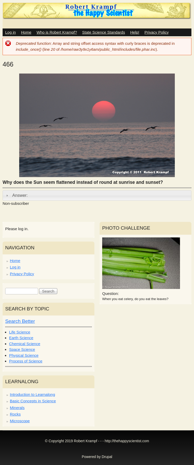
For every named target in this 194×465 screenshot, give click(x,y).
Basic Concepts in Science (33, 401)
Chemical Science (24, 344)
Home (26, 32)
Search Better (20, 321)
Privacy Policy (156, 32)
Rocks (15, 414)
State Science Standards (103, 32)
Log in (10, 32)
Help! (134, 32)
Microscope (20, 421)
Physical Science (23, 355)
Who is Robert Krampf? (57, 32)
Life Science (19, 332)
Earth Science (21, 338)
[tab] (97, 195)
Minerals (17, 407)
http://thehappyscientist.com (127, 441)
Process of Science (25, 361)
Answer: (20, 195)
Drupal (107, 457)
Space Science (22, 349)
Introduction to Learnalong (32, 394)
